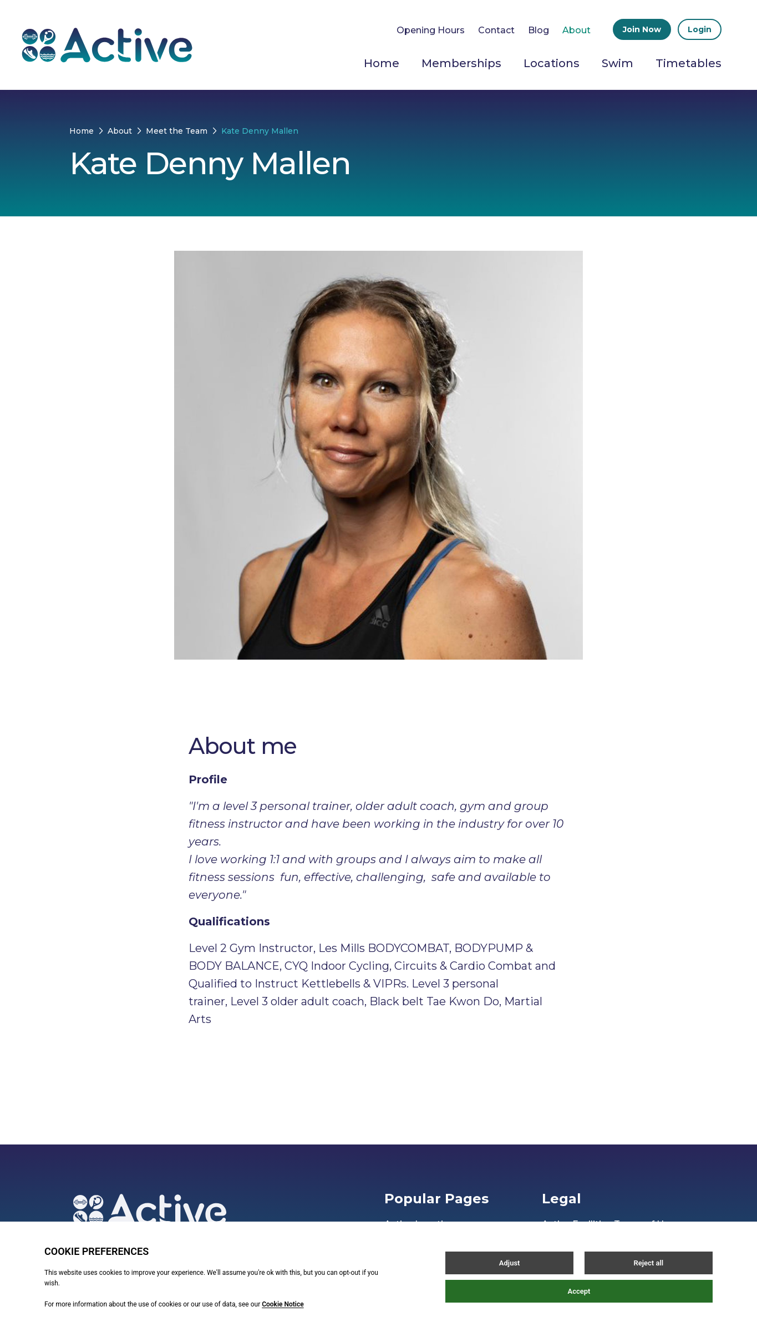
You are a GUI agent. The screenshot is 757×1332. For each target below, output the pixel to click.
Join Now (642, 29)
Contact (496, 30)
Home (381, 63)
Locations (552, 63)
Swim (617, 63)
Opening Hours (431, 30)
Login (700, 29)
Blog (538, 30)
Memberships (461, 63)
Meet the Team (176, 131)
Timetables (689, 63)
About (576, 30)
